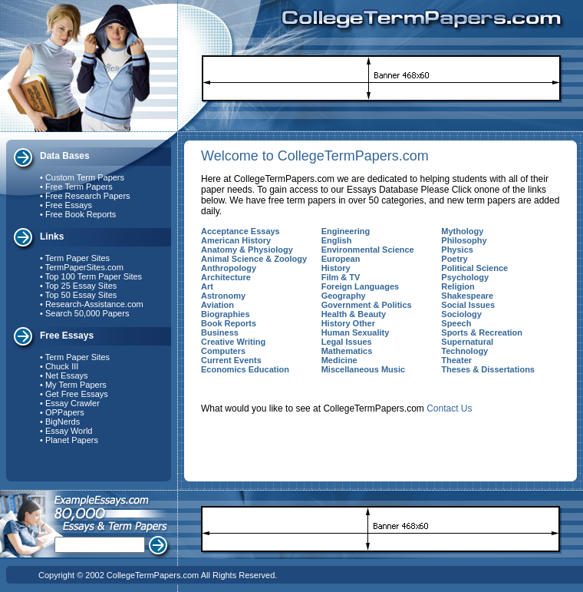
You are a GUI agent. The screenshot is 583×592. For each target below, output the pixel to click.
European (341, 258)
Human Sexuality (355, 332)
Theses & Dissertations (488, 369)
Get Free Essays (76, 394)
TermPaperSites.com (84, 267)
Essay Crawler (72, 403)
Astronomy (223, 295)
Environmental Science (367, 249)
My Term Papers (76, 384)
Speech (456, 323)
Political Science (474, 268)
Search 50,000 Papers (87, 313)
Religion (457, 286)
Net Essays (66, 375)
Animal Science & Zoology (254, 258)
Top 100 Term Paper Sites (93, 276)
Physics (457, 249)
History (336, 268)
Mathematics (347, 351)
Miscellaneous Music (363, 369)
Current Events (231, 360)
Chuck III (61, 366)
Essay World (69, 430)
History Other (348, 323)
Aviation (217, 304)
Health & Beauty (353, 314)
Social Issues (468, 304)
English (336, 240)
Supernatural (467, 341)
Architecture (226, 277)
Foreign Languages (360, 286)
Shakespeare (467, 295)
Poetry (454, 258)
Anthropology (228, 268)
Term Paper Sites (77, 258)
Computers (223, 351)
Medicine (339, 360)
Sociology (461, 314)
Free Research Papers (87, 195)
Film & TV (341, 277)
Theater (456, 360)
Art (207, 286)
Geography (343, 295)
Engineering (346, 231)
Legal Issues (346, 341)
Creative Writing (233, 341)
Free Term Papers (79, 186)
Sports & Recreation (481, 332)
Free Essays (68, 205)
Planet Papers (71, 440)
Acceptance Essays (240, 231)
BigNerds (62, 421)
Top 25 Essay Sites (81, 285)
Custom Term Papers (84, 177)
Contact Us (449, 408)
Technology (464, 351)
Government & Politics (366, 304)
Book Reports (228, 323)
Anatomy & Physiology (247, 249)
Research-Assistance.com (94, 304)
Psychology (465, 277)
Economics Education (245, 369)
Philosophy (463, 240)
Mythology (462, 231)
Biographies (225, 314)
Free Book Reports (80, 214)
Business (220, 332)
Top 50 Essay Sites (81, 294)
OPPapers (64, 412)
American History (236, 240)
